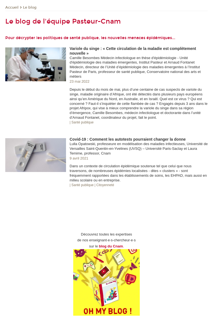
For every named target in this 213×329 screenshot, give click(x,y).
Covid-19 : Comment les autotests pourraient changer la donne (128, 139)
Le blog (30, 7)
